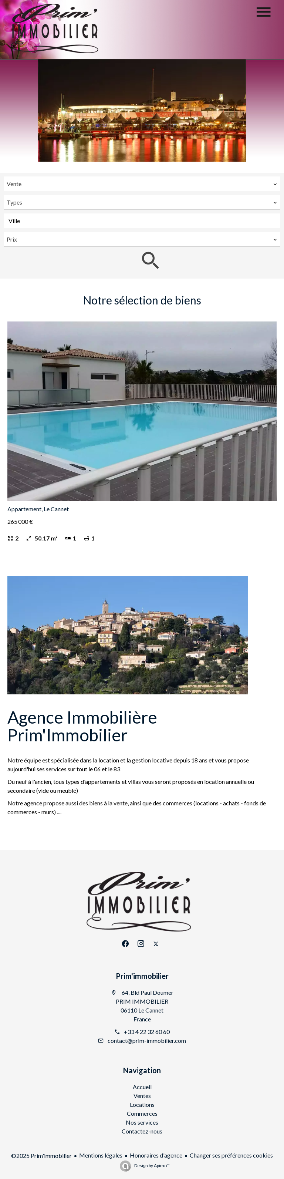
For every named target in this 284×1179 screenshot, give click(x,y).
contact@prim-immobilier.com (147, 1040)
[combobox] (142, 183)
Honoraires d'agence (156, 1155)
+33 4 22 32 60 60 (147, 1031)
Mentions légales (100, 1155)
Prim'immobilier (142, 975)
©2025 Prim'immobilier (41, 1155)
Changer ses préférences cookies (231, 1155)
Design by (151, 1165)
